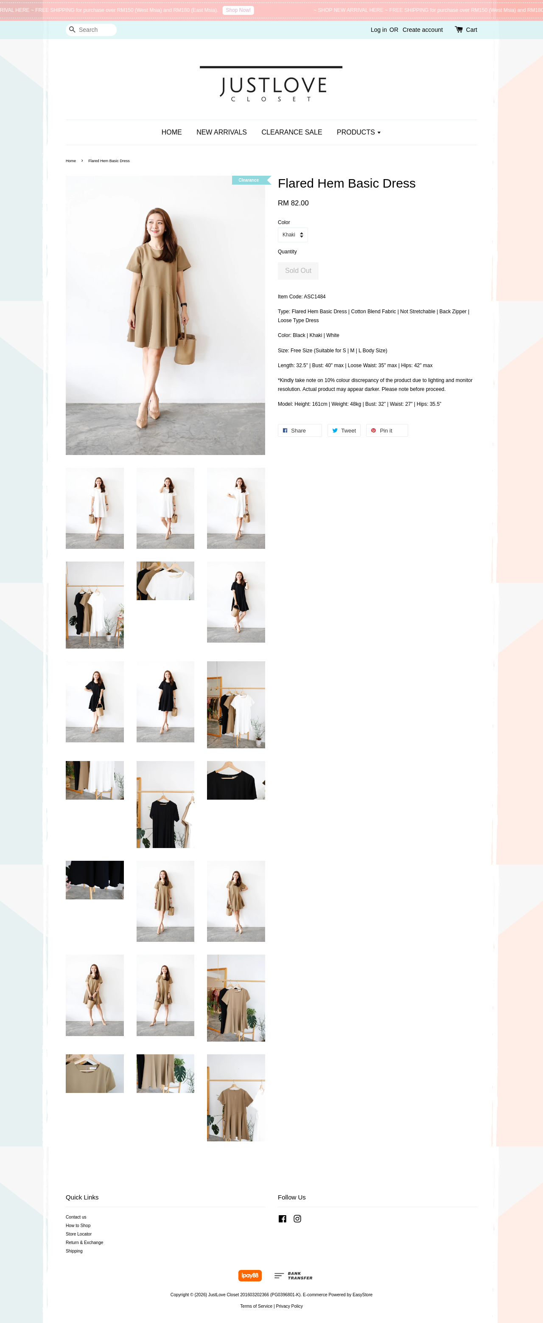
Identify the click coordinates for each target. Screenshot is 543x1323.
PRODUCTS (359, 132)
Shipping (74, 1251)
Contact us (76, 1217)
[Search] (91, 30)
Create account (423, 29)
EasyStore (362, 1294)
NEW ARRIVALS (221, 132)
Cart (471, 29)
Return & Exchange (84, 1242)
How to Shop (78, 1225)
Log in (379, 29)
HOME (172, 132)
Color (284, 222)
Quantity (287, 252)
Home (71, 161)
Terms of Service (256, 1306)
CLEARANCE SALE (291, 132)
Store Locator (79, 1234)
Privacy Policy (289, 1306)
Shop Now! (246, 10)
